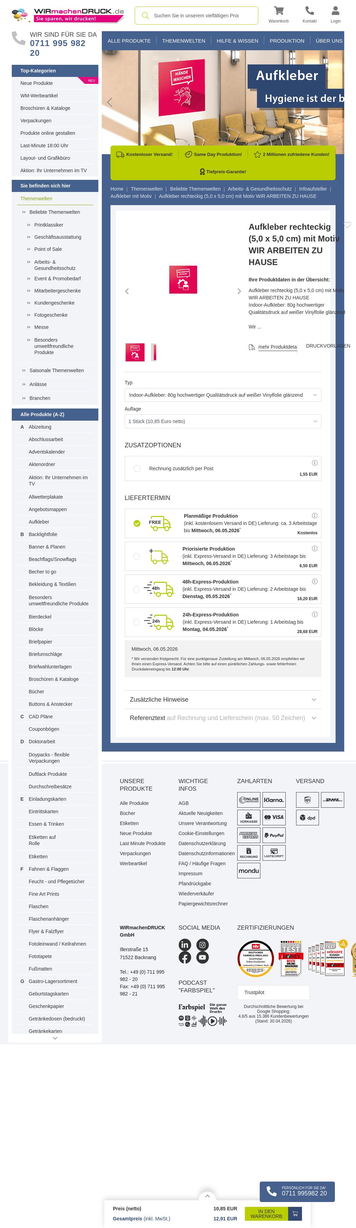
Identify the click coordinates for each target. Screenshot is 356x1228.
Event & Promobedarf (57, 278)
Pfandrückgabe (195, 883)
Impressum (191, 873)
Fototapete (40, 956)
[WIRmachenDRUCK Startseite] (68, 15)
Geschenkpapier (46, 1006)
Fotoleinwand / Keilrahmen (57, 943)
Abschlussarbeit (46, 439)
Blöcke (36, 629)
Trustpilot (254, 992)
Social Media (199, 927)
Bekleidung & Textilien (52, 584)
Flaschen (38, 906)
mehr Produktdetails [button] (280, 347)
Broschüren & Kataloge (45, 108)
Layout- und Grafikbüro (45, 158)
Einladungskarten (47, 799)
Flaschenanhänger (49, 918)
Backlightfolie (43, 534)
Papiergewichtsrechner (203, 903)
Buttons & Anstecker (50, 704)
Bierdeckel (40, 616)
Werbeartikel (133, 863)
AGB (184, 803)
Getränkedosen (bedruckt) (57, 1018)
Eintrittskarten (44, 811)
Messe (41, 327)
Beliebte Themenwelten (54, 212)
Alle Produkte (129, 41)
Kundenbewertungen (283, 1016)
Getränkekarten (45, 1031)
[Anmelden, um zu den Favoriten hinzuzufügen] (347, 225)
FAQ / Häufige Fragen (202, 863)
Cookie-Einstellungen (201, 833)
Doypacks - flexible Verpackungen (49, 758)
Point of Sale (48, 249)
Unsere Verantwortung (203, 823)
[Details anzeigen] (207, 1196)
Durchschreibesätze (50, 786)
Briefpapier (40, 641)
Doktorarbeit (42, 741)
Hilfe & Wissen (237, 41)
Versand (310, 781)
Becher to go (42, 571)
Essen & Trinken (46, 824)
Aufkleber (39, 521)
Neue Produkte (36, 83)
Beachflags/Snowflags (53, 559)
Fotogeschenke (51, 315)
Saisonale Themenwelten (56, 370)
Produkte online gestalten (47, 133)
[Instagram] (202, 945)
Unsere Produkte (136, 785)
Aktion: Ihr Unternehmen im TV (53, 170)
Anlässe (38, 384)
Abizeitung (40, 426)
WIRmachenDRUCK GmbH (142, 931)
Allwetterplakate (46, 496)
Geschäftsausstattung (57, 237)
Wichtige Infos (193, 785)
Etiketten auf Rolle (42, 840)
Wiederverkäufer (196, 893)
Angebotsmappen (48, 509)
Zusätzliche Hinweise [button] (223, 699)
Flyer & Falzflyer (46, 931)
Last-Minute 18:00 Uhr (44, 145)
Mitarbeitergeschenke (57, 290)
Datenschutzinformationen (203, 853)
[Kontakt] (310, 15)
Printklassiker (48, 225)
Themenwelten (36, 198)
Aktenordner (42, 464)
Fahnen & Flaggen (49, 869)
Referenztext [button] (223, 718)
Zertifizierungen (265, 927)
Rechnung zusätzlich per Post (173, 468)
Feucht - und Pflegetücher (56, 881)
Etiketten (38, 856)
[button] (279, 15)
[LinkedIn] (185, 945)
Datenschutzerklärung (202, 843)
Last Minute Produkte (143, 843)
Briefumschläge (45, 654)
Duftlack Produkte (48, 774)
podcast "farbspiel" (197, 987)
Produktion (287, 41)
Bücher (36, 691)
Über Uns (329, 41)
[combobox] (196, 15)
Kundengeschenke (54, 303)
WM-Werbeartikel (39, 95)
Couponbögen (44, 729)
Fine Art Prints (44, 894)
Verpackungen (36, 120)
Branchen (39, 398)
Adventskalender (47, 451)
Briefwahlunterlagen (50, 666)
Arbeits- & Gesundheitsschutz (54, 265)
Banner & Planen (47, 546)
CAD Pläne (41, 716)
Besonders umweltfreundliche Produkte (53, 346)
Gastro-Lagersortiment (53, 981)
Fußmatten (40, 968)
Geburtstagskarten (49, 993)
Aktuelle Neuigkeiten (201, 813)
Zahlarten (254, 781)
